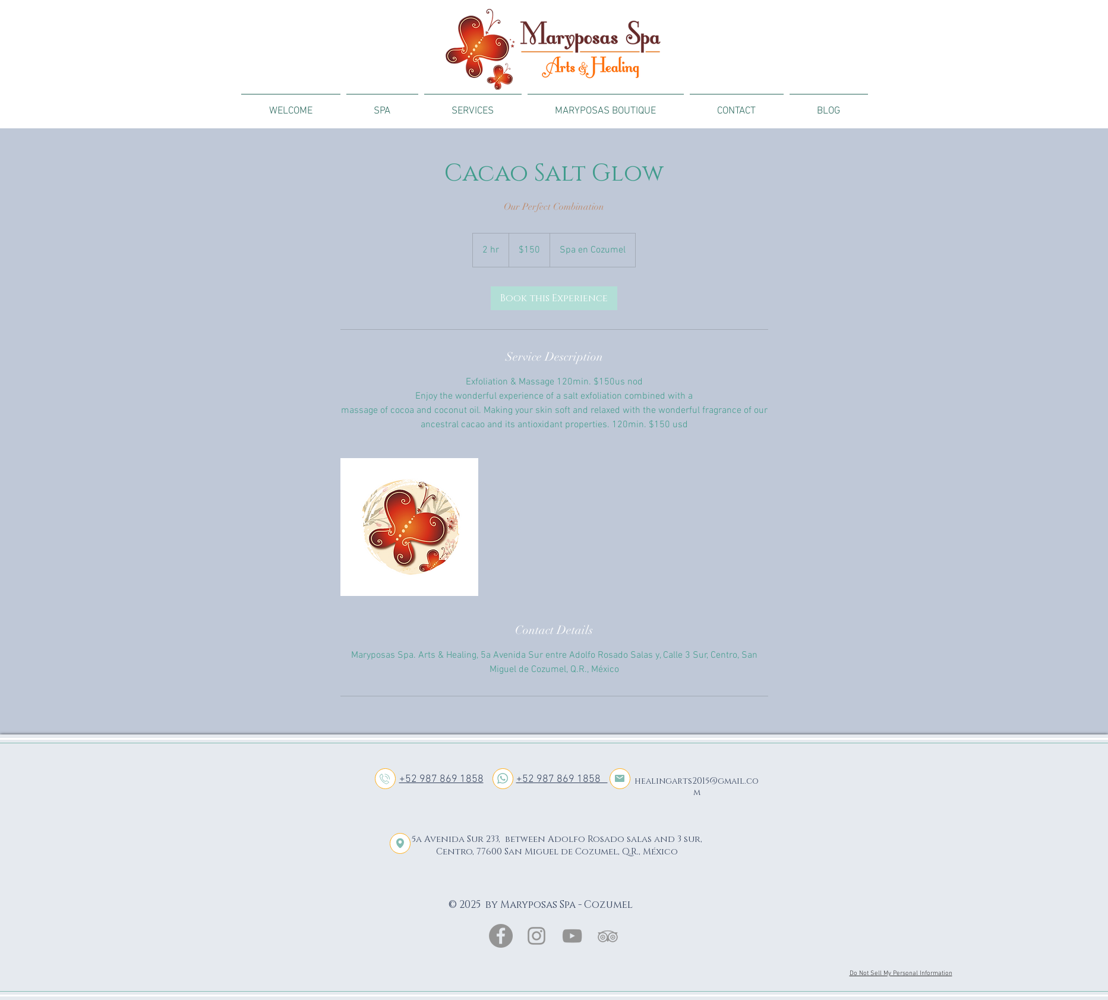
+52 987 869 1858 (441, 779)
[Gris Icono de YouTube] (572, 936)
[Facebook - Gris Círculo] (501, 936)
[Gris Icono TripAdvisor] (608, 936)
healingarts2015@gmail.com (697, 786)
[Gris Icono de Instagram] (536, 936)
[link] (554, 298)
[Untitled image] (409, 527)
